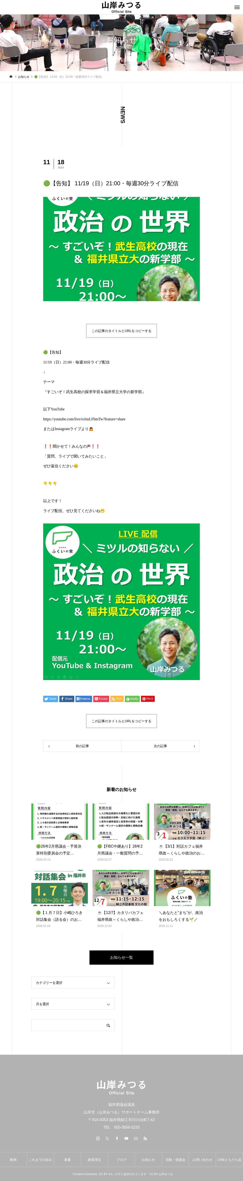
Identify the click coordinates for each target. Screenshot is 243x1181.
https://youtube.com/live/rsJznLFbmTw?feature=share (84, 419)
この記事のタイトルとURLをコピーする (121, 331)
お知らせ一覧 (121, 957)
